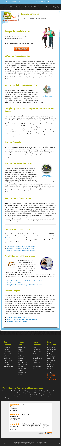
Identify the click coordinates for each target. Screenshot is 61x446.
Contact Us (52, 2)
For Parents (8, 360)
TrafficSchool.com (10, 238)
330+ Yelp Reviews (15, 2)
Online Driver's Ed (16, 7)
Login (48, 7)
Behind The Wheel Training (8, 356)
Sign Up (56, 7)
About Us (7, 347)
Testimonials (8, 366)
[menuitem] (16, 6)
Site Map (36, 368)
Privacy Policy (38, 366)
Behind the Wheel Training (34, 7)
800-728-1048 (40, 2)
